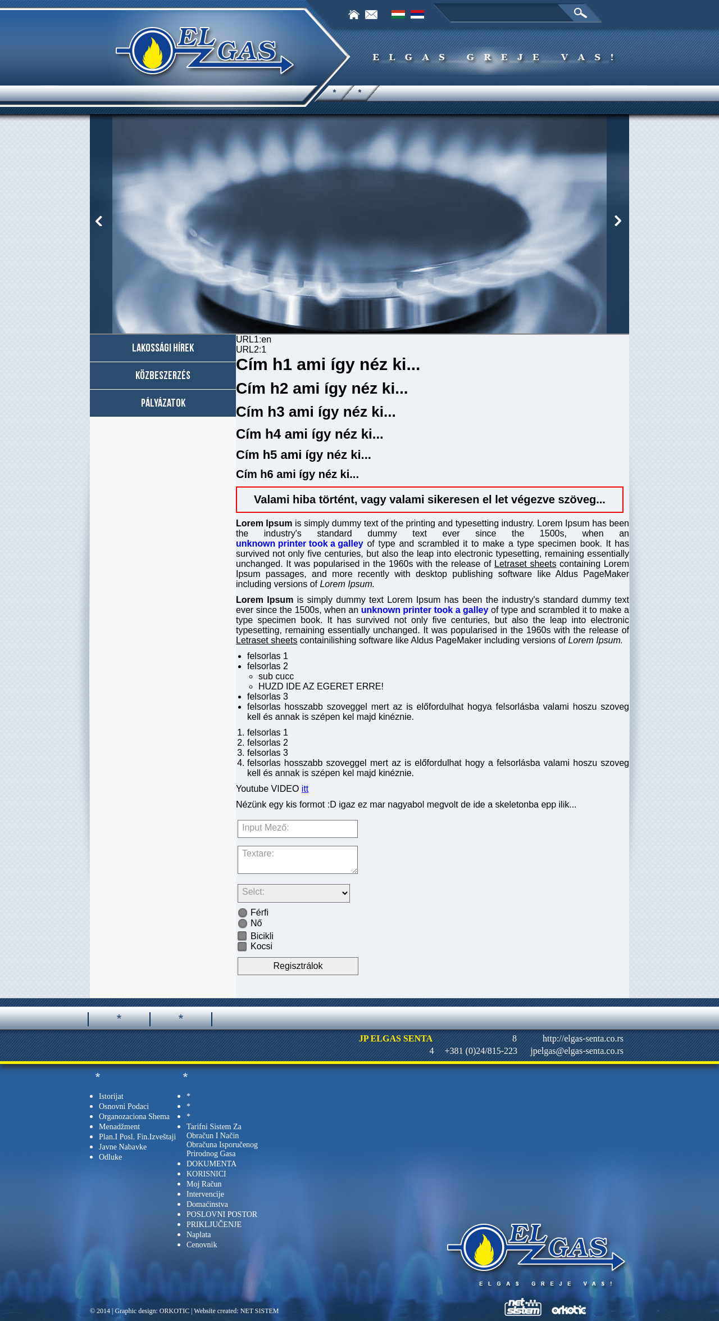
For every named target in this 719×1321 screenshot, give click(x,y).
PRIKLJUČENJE (214, 1224)
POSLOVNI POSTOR (221, 1214)
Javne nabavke (123, 1147)
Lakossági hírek (163, 348)
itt (305, 788)
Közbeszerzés (162, 375)
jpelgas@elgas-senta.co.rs (577, 1051)
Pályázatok (163, 403)
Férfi (253, 912)
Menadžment (119, 1126)
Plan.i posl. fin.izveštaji (137, 1137)
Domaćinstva (207, 1204)
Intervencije (205, 1194)
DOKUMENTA (211, 1164)
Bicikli (256, 936)
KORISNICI (206, 1174)
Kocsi (255, 946)
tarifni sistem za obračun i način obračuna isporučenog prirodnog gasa (222, 1140)
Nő (250, 923)
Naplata (198, 1234)
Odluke (110, 1157)
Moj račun (204, 1184)
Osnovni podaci (124, 1106)
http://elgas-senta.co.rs (583, 1038)
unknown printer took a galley (299, 543)
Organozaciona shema (134, 1116)
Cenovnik (201, 1245)
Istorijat (111, 1096)
